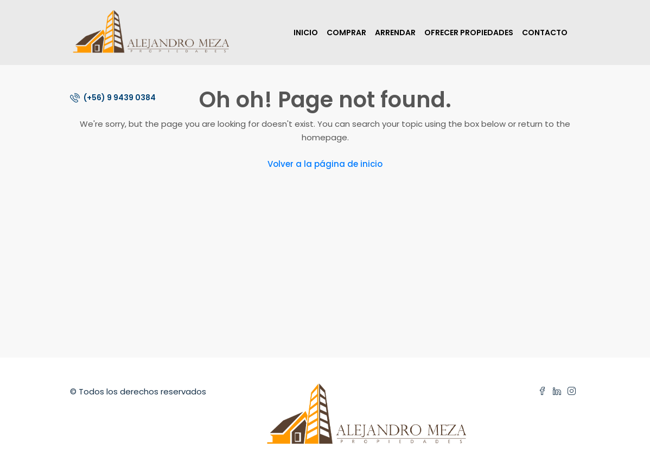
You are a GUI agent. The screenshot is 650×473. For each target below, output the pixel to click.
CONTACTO (545, 32)
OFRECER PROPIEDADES (468, 32)
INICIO (306, 32)
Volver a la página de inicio (325, 164)
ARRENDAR (395, 32)
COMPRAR (346, 32)
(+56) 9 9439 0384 (113, 97)
